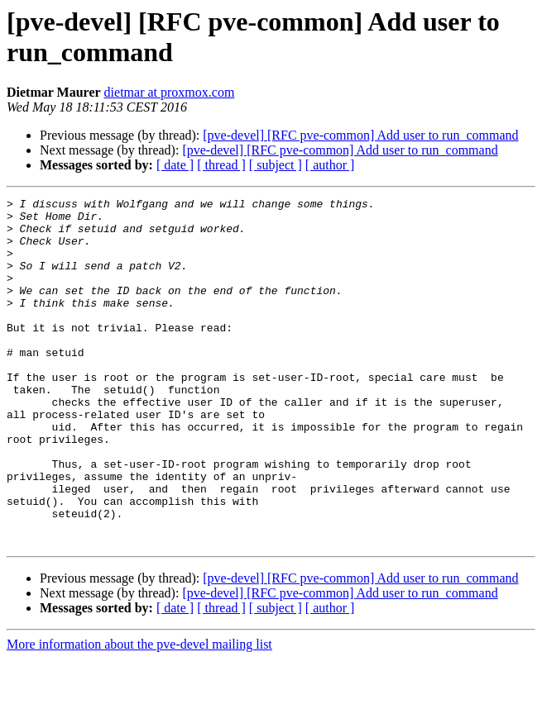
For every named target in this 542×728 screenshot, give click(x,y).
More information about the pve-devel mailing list (139, 714)
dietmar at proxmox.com (169, 92)
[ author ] (330, 165)
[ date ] (175, 165)
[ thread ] (221, 165)
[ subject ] (275, 165)
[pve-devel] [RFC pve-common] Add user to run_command (360, 135)
